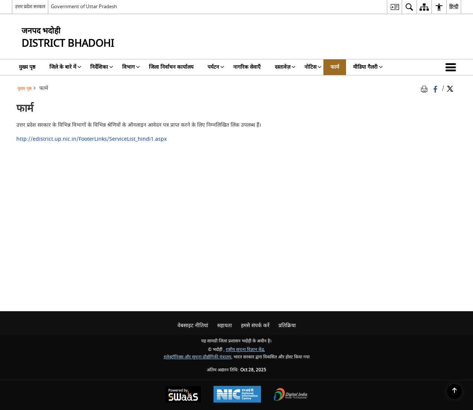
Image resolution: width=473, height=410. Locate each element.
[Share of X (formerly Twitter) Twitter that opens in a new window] (450, 88)
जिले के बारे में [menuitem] (65, 67)
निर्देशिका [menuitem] (101, 67)
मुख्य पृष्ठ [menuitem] (27, 67)
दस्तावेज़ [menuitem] (285, 67)
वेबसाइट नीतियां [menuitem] (192, 325)
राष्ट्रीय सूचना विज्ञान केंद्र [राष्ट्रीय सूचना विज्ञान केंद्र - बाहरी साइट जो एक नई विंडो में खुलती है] (245, 349)
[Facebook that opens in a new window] (436, 88)
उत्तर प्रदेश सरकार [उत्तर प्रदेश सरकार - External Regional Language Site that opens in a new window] (30, 6)
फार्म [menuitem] (334, 67)
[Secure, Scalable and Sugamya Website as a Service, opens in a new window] (183, 395)
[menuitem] (394, 7)
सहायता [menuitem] (224, 325)
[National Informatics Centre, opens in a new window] (237, 395)
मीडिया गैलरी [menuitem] (368, 67)
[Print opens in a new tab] (425, 88)
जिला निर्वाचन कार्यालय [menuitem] (171, 67)
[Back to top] (454, 391)
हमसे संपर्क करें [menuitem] (255, 325)
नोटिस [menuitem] (313, 67)
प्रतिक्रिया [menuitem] (287, 325)
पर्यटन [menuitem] (216, 67)
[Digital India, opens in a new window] (290, 395)
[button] (452, 67)
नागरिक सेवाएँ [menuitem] (247, 67)
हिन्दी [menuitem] (453, 6)
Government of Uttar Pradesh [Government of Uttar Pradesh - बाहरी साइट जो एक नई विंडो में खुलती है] (84, 6)
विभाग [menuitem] (131, 67)
